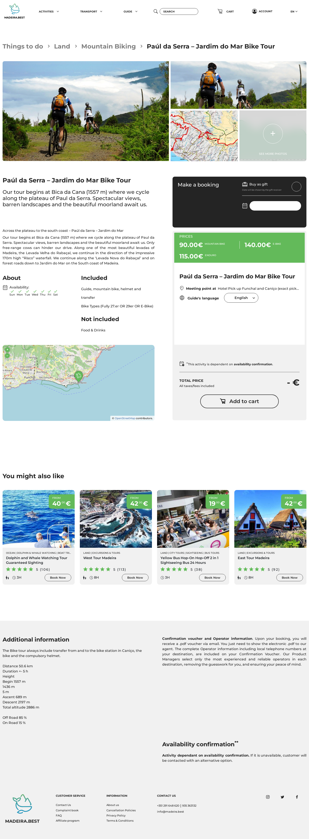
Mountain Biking (108, 46)
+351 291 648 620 (168, 805)
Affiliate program (68, 820)
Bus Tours (212, 552)
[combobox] (241, 298)
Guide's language (199, 297)
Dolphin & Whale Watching (36, 552)
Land (62, 46)
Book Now (58, 577)
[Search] (179, 11)
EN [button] (292, 11)
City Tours (177, 552)
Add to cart (239, 401)
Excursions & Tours (106, 552)
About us (112, 805)
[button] (58, 11)
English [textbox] (241, 298)
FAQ (59, 815)
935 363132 (189, 805)
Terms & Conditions (119, 820)
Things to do (23, 46)
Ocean (10, 552)
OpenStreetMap (125, 418)
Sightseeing (194, 552)
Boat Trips (65, 552)
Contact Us (63, 805)
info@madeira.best (170, 811)
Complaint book (67, 810)
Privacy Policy (116, 815)
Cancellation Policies (121, 810)
